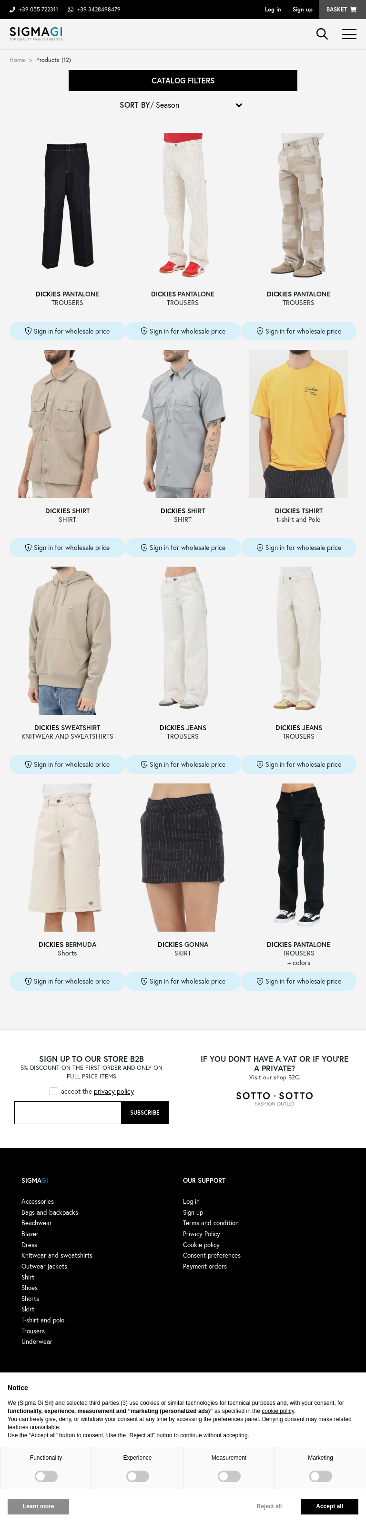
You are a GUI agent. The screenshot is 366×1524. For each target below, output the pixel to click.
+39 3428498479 (99, 9)
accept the (97, 1091)
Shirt (27, 1277)
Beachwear (36, 1223)
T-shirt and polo (42, 1320)
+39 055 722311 (38, 9)
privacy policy (114, 1091)
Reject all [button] (269, 1506)
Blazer (30, 1233)
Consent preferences (212, 1255)
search (322, 34)
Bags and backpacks (49, 1212)
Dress (29, 1244)
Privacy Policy (201, 1233)
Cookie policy (201, 1244)
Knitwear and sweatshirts (56, 1255)
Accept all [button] (329, 1506)
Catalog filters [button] (183, 80)
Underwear (36, 1341)
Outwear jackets (44, 1266)
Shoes (29, 1287)
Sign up (303, 9)
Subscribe (145, 1112)
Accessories (37, 1201)
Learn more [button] (38, 1506)
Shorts (30, 1298)
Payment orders (205, 1266)
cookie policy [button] (278, 1411)
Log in (273, 9)
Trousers (33, 1331)
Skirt (27, 1309)
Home (17, 59)
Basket (336, 9)
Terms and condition (211, 1223)
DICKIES (48, 293)
